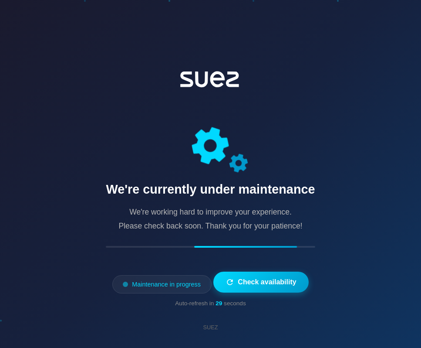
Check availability (261, 282)
